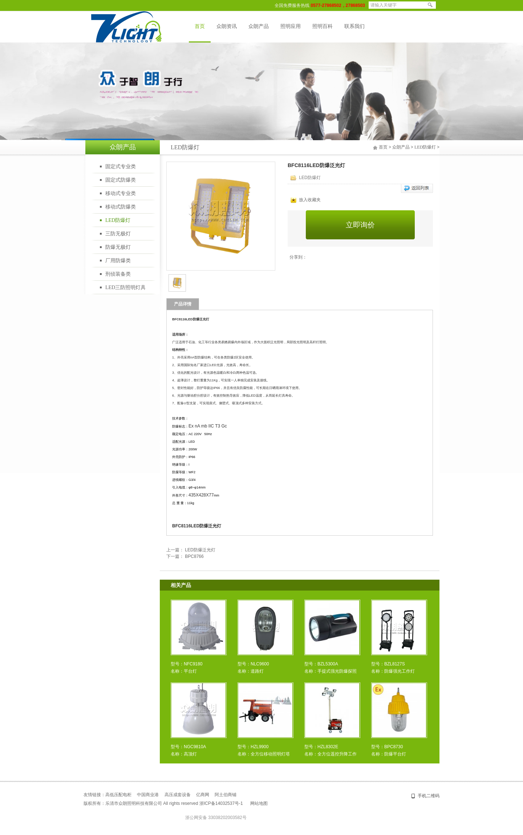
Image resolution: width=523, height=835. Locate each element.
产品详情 (182, 304)
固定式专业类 (120, 166)
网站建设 (294, 803)
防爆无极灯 (118, 247)
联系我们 (354, 26)
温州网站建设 (342, 803)
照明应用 (290, 26)
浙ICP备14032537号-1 (221, 803)
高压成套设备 (178, 794)
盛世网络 (276, 803)
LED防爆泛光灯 (200, 549)
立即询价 (360, 225)
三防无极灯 (118, 233)
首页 (200, 26)
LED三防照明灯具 (125, 287)
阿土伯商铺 (225, 794)
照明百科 (322, 26)
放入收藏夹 (306, 199)
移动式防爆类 (120, 207)
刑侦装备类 (118, 274)
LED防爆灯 (117, 220)
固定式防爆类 (120, 180)
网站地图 (259, 803)
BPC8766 (194, 556)
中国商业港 (148, 794)
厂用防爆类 (118, 260)
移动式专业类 (120, 193)
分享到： (298, 257)
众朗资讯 (226, 26)
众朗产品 (258, 26)
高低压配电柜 (118, 794)
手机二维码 (428, 795)
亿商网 (202, 794)
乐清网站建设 (316, 803)
